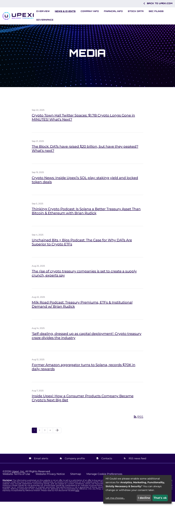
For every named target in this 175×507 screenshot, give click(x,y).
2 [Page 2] (40, 436)
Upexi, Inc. (18, 476)
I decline (144, 497)
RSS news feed (137, 463)
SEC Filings (156, 11)
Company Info (90, 11)
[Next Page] (57, 435)
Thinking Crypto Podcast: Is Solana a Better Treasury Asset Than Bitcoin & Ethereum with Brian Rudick (86, 216)
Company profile (74, 463)
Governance (44, 19)
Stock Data (136, 11)
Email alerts (40, 463)
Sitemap (75, 479)
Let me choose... (115, 497)
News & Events (65, 11)
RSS (138, 422)
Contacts (106, 463)
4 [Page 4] (51, 436)
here (77, 496)
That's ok (160, 497)
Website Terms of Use (16, 479)
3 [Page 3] (46, 436)
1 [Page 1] (35, 436)
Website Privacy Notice (50, 479)
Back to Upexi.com (157, 3)
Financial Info (113, 11)
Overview (43, 11)
